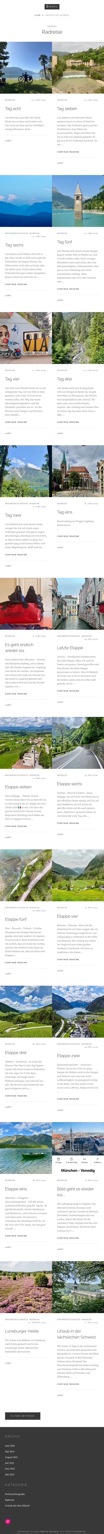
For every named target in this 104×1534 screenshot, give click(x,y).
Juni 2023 (10, 1468)
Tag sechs (14, 245)
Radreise (10, 100)
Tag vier (12, 379)
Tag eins (64, 512)
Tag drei (64, 379)
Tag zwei (13, 515)
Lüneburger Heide (22, 1331)
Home (38, 15)
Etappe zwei (68, 1055)
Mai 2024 (9, 1451)
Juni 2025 (10, 1445)
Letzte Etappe (70, 647)
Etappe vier (67, 916)
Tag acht (13, 108)
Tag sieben (67, 108)
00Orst (8, 141)
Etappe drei (15, 1052)
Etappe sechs (69, 783)
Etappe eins (16, 1189)
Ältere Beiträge (23, 1416)
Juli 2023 (9, 1463)
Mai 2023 (9, 1474)
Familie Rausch (49, 1532)
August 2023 (11, 1457)
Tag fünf (64, 242)
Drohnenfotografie (16, 233)
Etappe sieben (18, 787)
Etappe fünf (16, 919)
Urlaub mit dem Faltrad (17, 1505)
